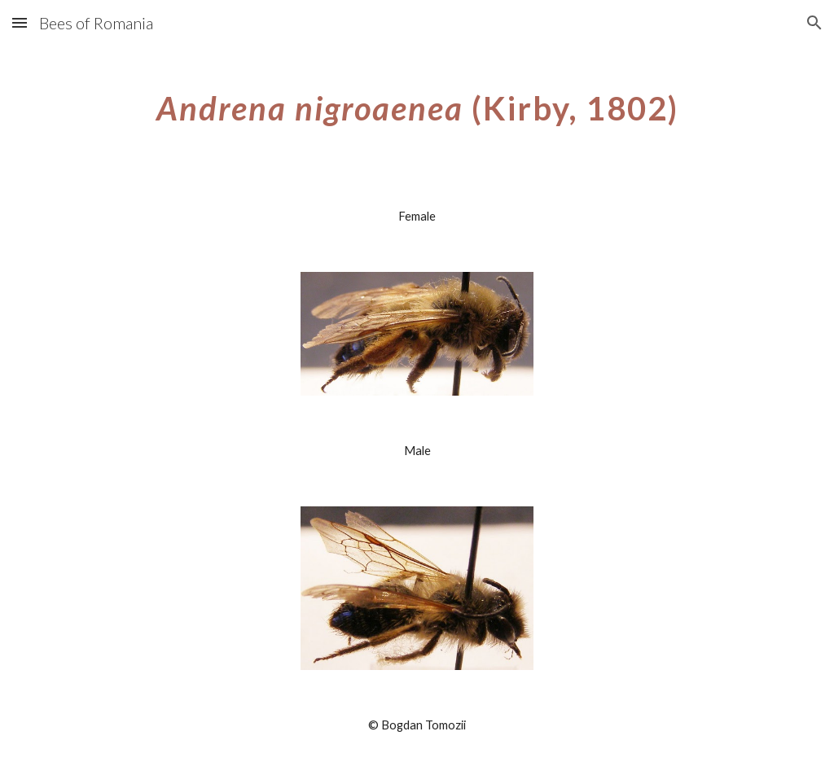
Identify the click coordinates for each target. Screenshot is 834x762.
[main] (417, 101)
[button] (19, 22)
